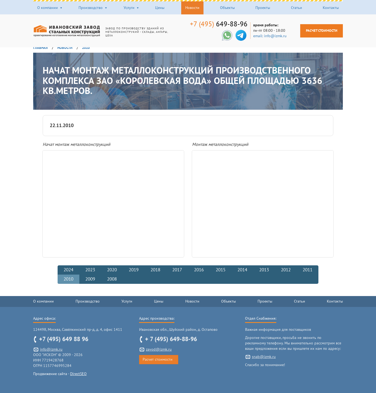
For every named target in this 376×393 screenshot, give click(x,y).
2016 (199, 270)
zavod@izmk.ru (159, 349)
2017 (177, 270)
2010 (68, 279)
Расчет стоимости (318, 30)
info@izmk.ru (51, 349)
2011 (307, 270)
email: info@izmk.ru (266, 36)
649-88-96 (215, 24)
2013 (264, 270)
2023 (90, 270)
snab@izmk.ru (264, 356)
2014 (242, 270)
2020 (112, 270)
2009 (90, 279)
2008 (112, 279)
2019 (134, 270)
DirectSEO (78, 374)
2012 (286, 270)
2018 (155, 270)
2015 (220, 270)
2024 (68, 270)
